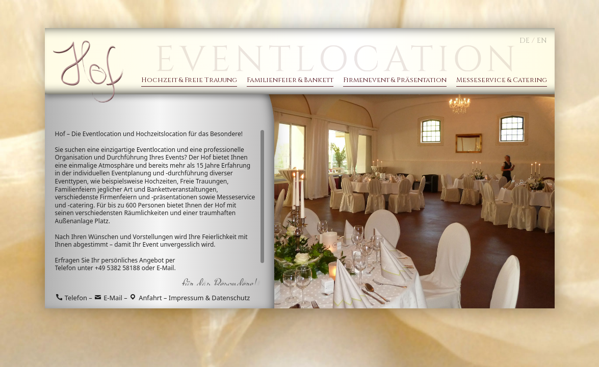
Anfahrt (145, 297)
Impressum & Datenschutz (209, 297)
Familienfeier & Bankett (290, 80)
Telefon (71, 297)
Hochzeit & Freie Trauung (189, 80)
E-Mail (165, 268)
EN (542, 40)
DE (524, 40)
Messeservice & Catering (501, 80)
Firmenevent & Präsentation (395, 80)
